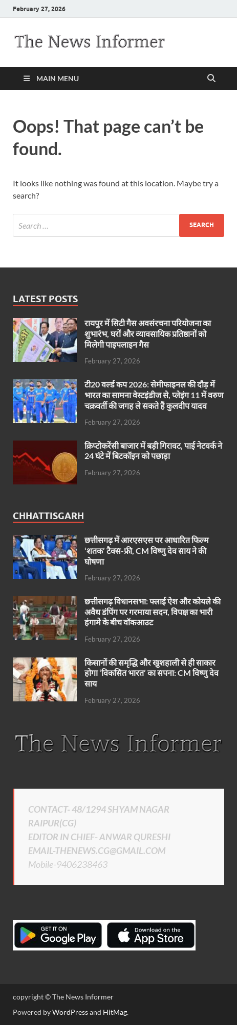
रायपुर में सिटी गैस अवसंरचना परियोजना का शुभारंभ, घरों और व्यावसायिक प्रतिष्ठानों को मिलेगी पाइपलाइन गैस (147, 333)
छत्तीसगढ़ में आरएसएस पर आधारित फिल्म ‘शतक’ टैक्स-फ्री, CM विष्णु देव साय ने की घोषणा (146, 550)
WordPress (70, 1012)
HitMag (115, 1012)
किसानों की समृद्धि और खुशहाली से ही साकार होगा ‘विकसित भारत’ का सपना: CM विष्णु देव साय (151, 673)
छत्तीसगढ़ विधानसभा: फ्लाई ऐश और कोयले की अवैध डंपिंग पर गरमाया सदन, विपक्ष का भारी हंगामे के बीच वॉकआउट (152, 611)
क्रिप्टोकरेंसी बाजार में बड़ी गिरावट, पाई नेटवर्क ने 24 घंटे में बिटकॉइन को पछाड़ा (153, 451)
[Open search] (211, 78)
